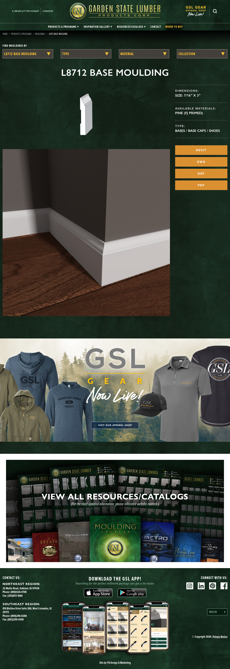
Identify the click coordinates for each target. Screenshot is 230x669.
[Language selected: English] (217, 612)
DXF (201, 173)
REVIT (201, 150)
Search (215, 11)
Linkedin (201, 585)
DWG (201, 162)
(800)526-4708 (19, 592)
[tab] (63, 26)
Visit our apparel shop (115, 425)
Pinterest (212, 585)
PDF (201, 185)
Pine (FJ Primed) (189, 113)
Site (115, 662)
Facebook (224, 585)
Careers (48, 11)
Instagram (189, 585)
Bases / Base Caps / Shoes (197, 131)
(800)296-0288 (19, 616)
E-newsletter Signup (25, 11)
